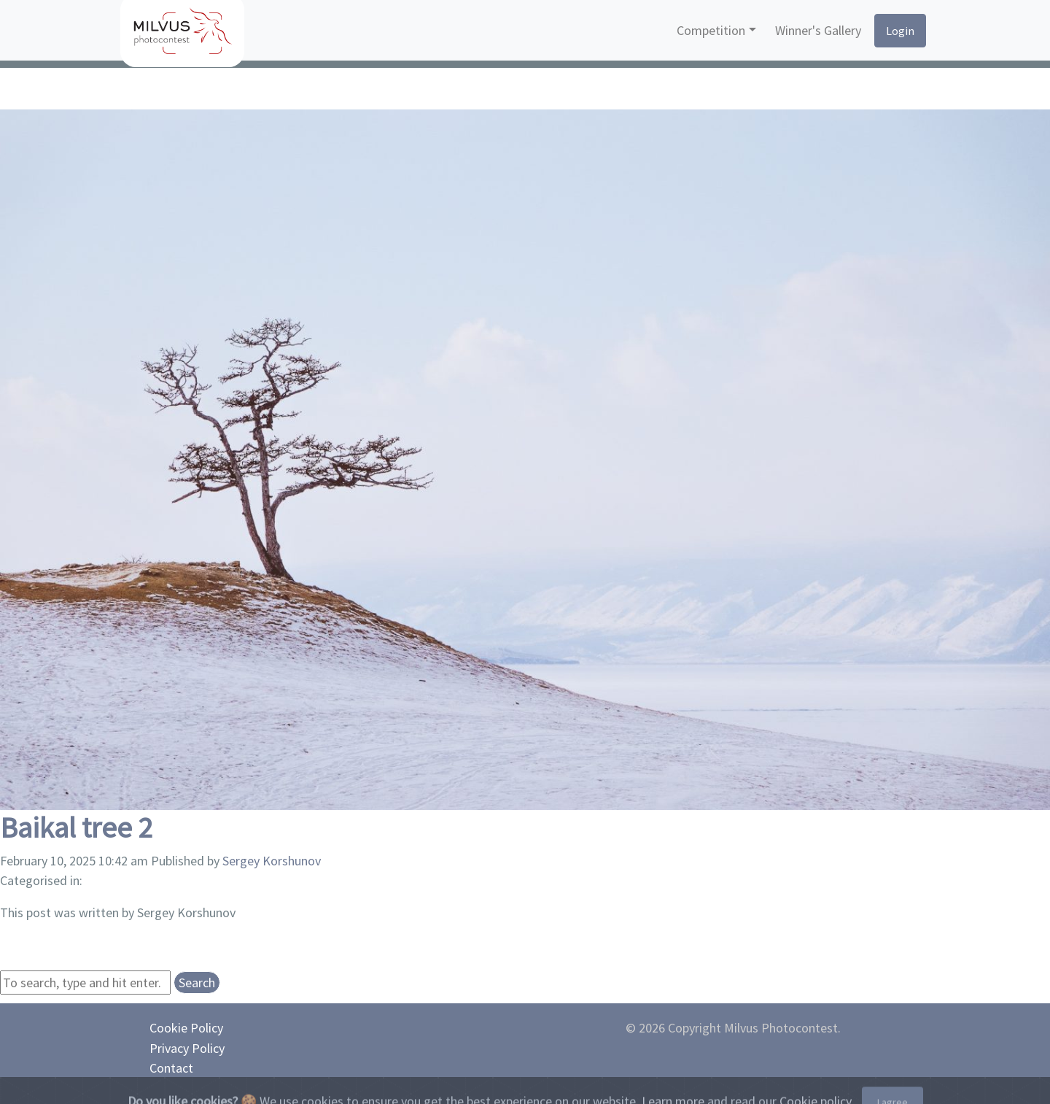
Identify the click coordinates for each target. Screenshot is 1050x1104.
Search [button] (197, 982)
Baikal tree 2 (76, 827)
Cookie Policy (186, 1027)
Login (900, 30)
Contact (171, 1067)
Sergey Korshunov (271, 860)
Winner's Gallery (818, 30)
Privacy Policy (187, 1048)
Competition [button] (711, 30)
